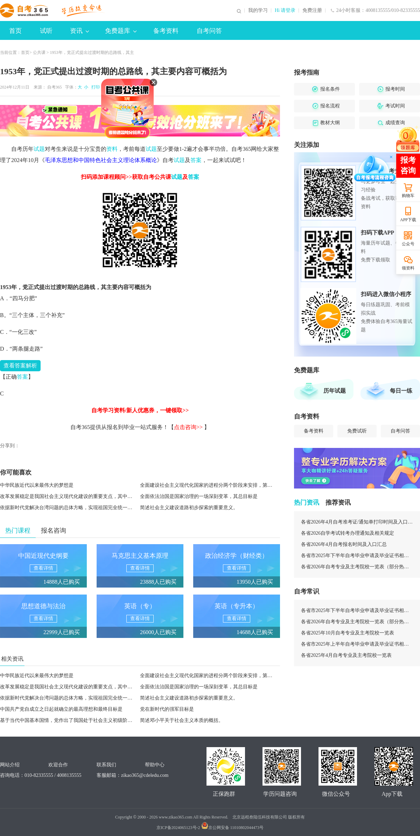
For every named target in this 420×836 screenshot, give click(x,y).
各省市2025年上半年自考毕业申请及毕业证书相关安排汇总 (357, 644)
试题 (39, 149)
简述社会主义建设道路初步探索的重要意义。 (189, 507)
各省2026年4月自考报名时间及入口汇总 (344, 544)
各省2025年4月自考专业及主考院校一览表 (346, 655)
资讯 (79, 30)
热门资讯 (306, 502)
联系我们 (106, 764)
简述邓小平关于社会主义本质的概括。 (181, 720)
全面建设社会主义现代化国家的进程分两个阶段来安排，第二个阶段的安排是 (223, 485)
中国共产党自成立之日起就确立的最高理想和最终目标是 (61, 709)
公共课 (39, 52)
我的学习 (258, 10)
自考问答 (209, 30)
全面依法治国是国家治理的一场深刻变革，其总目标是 (199, 496)
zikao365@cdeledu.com (144, 775)
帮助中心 (154, 764)
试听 (46, 30)
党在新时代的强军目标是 (167, 709)
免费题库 (120, 30)
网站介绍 (10, 764)
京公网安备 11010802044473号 (232, 827)
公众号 (408, 243)
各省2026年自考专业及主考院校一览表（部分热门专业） (357, 566)
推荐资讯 (338, 502)
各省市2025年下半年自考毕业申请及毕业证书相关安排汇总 (357, 555)
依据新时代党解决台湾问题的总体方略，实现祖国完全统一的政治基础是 (78, 507)
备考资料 (165, 30)
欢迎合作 (58, 764)
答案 (196, 160)
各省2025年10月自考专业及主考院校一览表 (347, 632)
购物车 (408, 195)
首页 (15, 30)
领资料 (408, 268)
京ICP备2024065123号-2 (178, 827)
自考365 (54, 87)
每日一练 (401, 391)
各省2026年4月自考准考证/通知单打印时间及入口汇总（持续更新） (357, 522)
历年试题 (334, 391)
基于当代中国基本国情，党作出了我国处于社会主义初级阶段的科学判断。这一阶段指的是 (98, 720)
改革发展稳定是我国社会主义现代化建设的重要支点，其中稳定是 (71, 496)
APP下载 (408, 219)
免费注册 (312, 10)
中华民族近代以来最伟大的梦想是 (37, 485)
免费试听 (357, 431)
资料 (112, 149)
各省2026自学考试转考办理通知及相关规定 (347, 533)
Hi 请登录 (285, 10)
